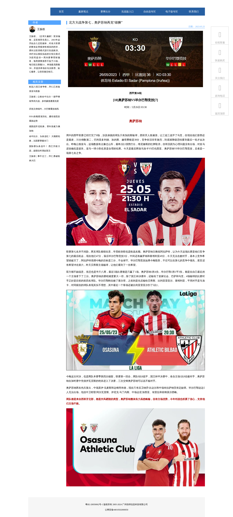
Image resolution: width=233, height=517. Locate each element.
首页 (61, 11)
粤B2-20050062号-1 (94, 504)
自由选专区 (149, 11)
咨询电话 (220, 96)
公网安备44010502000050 (116, 510)
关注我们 (220, 78)
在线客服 (220, 42)
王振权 (41, 29)
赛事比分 (105, 11)
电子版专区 (172, 11)
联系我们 (194, 11)
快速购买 (220, 60)
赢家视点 (83, 11)
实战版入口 (127, 11)
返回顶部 (220, 113)
